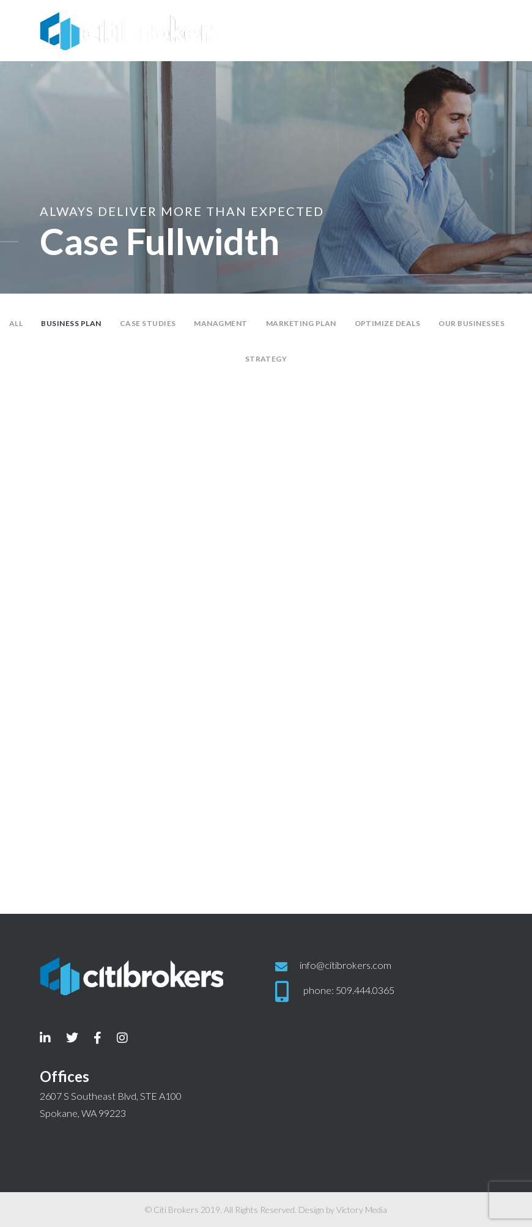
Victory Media (361, 1209)
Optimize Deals (388, 323)
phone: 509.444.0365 (348, 989)
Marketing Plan (301, 323)
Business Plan (71, 323)
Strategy (266, 358)
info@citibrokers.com (345, 965)
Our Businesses (471, 323)
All (16, 323)
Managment (220, 323)
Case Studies (148, 323)
